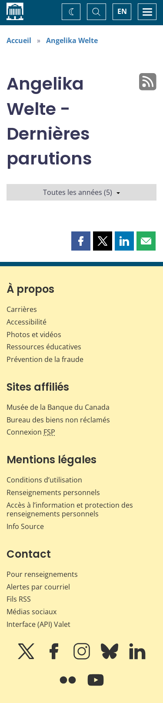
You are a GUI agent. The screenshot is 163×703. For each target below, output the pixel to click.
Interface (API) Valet (38, 624)
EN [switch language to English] (122, 11)
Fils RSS (19, 599)
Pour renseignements (42, 574)
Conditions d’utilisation (44, 480)
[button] (80, 241)
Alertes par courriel (38, 587)
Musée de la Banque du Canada (58, 407)
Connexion (31, 432)
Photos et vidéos (34, 334)
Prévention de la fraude (45, 359)
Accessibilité (27, 322)
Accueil (19, 40)
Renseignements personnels (53, 492)
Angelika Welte (72, 40)
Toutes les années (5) (81, 192)
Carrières (22, 309)
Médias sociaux (32, 611)
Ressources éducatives (44, 347)
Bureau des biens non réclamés (58, 420)
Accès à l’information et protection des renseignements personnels (70, 509)
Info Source (25, 526)
